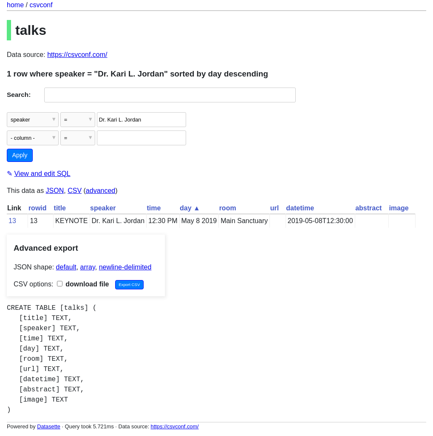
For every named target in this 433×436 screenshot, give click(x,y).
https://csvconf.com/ (77, 54)
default (66, 267)
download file (83, 284)
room (227, 208)
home (15, 4)
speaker (103, 208)
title (60, 208)
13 (12, 220)
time (154, 208)
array (87, 267)
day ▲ (190, 208)
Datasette (48, 426)
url (274, 208)
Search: (19, 94)
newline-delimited (125, 267)
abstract (368, 208)
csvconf (40, 4)
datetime (300, 208)
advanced (100, 190)
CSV (75, 190)
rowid (37, 208)
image (398, 208)
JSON (55, 190)
